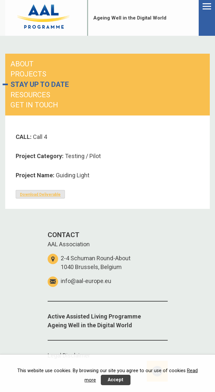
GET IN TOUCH (34, 105)
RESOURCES (30, 95)
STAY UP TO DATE (39, 84)
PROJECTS (28, 74)
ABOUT (22, 64)
